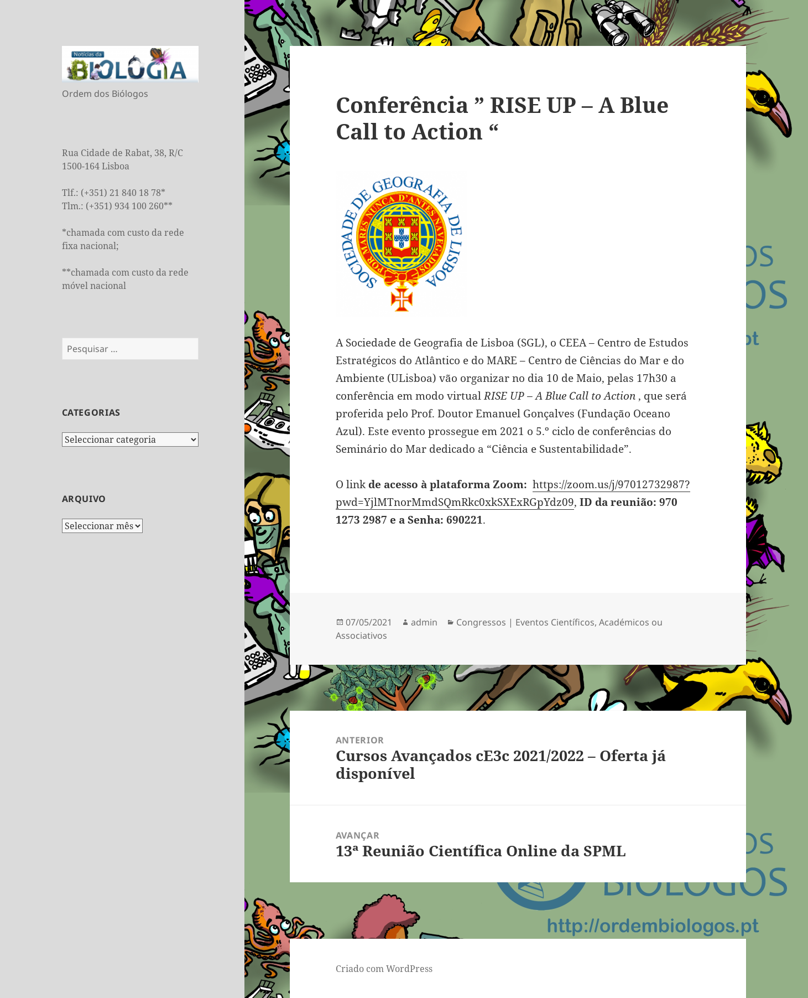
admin (424, 622)
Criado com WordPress (384, 969)
